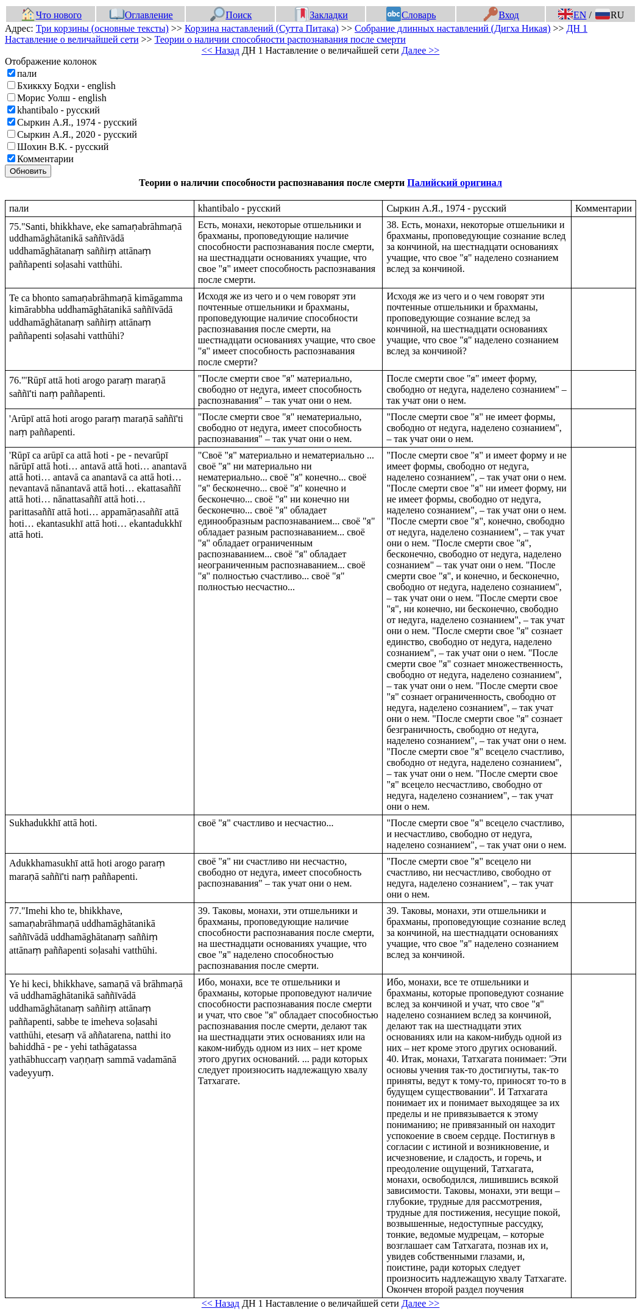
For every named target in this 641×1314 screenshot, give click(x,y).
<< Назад (220, 50)
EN (572, 15)
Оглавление (141, 15)
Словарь (411, 15)
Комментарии (45, 159)
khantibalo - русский (58, 110)
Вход (501, 15)
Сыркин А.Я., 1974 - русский (77, 122)
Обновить (28, 171)
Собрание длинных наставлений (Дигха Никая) (453, 28)
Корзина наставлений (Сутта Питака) (262, 28)
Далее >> (420, 50)
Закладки (321, 15)
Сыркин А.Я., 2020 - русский (77, 134)
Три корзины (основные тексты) (102, 28)
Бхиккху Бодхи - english (66, 85)
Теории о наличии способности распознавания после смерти (280, 39)
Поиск (231, 15)
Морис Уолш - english (62, 98)
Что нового (51, 15)
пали (27, 73)
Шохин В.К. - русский (62, 146)
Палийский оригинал (454, 182)
